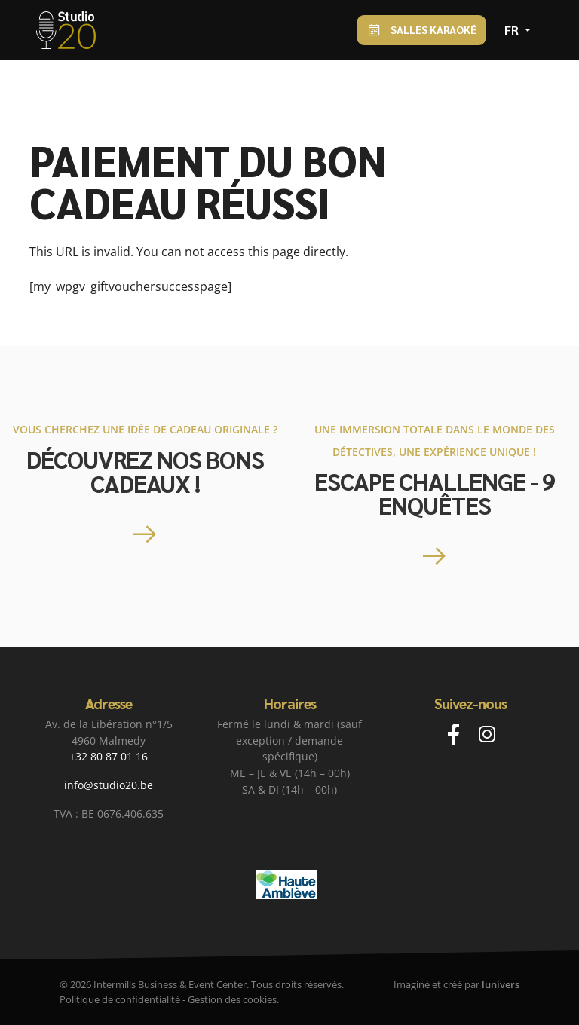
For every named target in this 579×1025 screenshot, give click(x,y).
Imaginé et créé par (456, 984)
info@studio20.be (108, 785)
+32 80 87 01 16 (108, 756)
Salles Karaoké (421, 31)
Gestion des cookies (232, 999)
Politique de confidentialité (120, 999)
